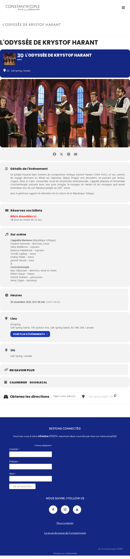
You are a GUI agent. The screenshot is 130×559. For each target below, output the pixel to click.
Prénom (14, 465)
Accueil (89, 32)
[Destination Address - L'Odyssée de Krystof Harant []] (102, 400)
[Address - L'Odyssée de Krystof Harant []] (65, 399)
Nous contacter (65, 526)
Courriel (14, 452)
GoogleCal (38, 386)
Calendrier (18, 386)
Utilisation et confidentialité (65, 556)
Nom (12, 477)
